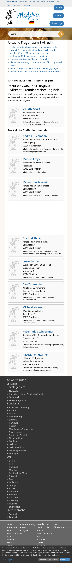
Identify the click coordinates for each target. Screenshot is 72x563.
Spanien (27, 5)
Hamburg (13, 422)
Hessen (12, 425)
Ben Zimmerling (33, 284)
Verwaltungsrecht (17, 400)
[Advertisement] (36, 219)
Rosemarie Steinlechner (38, 331)
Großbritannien (53, 2)
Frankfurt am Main (18, 473)
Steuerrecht (14, 397)
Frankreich (41, 2)
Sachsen (13, 444)
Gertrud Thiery (32, 238)
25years (26, 530)
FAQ (9, 536)
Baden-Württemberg (19, 407)
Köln (11, 463)
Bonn (11, 479)
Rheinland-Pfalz (16, 438)
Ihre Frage (56, 23)
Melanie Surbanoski (35, 182)
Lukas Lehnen (32, 261)
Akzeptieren (64, 559)
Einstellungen (7, 559)
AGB (24, 527)
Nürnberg (13, 497)
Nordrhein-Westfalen (19, 435)
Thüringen (14, 453)
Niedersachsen (16, 432)
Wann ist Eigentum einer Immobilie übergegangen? (34, 68)
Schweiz (32, 2)
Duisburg (13, 500)
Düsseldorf (14, 476)
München (13, 470)
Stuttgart (13, 485)
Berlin (12, 413)
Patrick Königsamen (36, 354)
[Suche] (61, 34)
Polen (9, 5)
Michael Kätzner (33, 307)
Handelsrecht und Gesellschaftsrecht (26, 394)
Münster (13, 503)
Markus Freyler (32, 159)
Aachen (12, 488)
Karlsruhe (13, 482)
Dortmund (14, 491)
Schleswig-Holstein (18, 450)
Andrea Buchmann (35, 136)
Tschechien (17, 5)
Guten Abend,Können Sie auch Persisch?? (29, 59)
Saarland (13, 441)
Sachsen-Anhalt (16, 447)
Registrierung (28, 524)
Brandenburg (15, 416)
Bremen (13, 419)
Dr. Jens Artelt (31, 108)
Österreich (23, 2)
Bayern (12, 410)
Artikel (58, 7)
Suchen (58, 15)
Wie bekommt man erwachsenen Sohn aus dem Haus (35, 71)
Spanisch (13, 514)
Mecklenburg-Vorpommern (22, 429)
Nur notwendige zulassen (48, 559)
